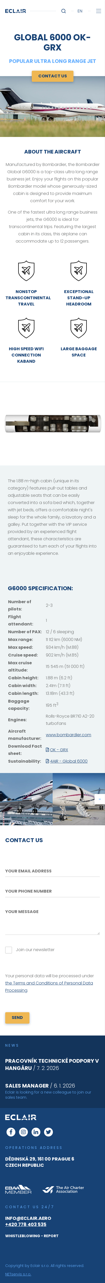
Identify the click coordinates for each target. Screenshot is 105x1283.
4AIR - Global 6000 (69, 761)
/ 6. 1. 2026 (40, 1085)
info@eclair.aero (28, 1218)
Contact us (52, 76)
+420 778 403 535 (25, 1224)
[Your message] (52, 920)
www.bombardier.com (68, 735)
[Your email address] (52, 871)
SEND (17, 1017)
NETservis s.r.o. (18, 1274)
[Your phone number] (52, 891)
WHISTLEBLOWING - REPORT (32, 1235)
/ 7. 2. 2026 (52, 1064)
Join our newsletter (35, 950)
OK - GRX (59, 750)
